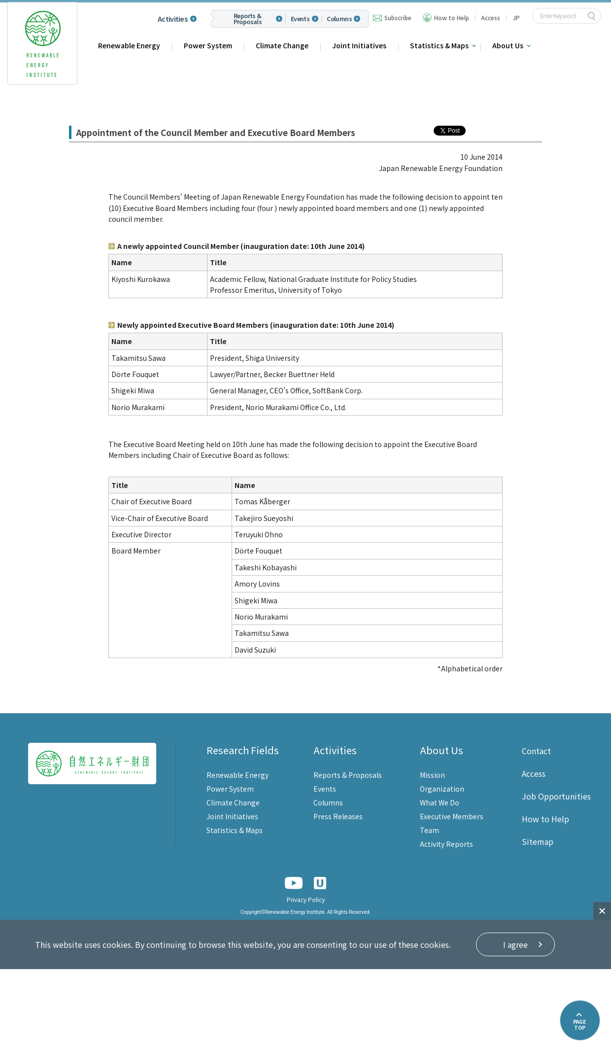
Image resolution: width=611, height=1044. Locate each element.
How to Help (451, 17)
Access (490, 17)
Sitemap (537, 841)
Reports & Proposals (248, 19)
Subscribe (397, 17)
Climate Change (282, 45)
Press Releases (338, 816)
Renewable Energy (129, 45)
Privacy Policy (306, 899)
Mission (432, 775)
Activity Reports (446, 844)
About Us (507, 45)
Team (429, 830)
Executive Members (451, 816)
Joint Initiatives (359, 45)
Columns (339, 19)
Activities (173, 19)
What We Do (439, 802)
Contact (536, 751)
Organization (442, 789)
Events (300, 19)
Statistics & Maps (439, 45)
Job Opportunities (556, 796)
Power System (208, 45)
